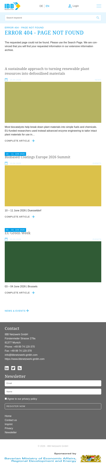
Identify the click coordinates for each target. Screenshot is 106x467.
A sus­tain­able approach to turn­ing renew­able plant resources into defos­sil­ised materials (47, 71)
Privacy (9, 428)
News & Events (15, 311)
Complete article (19, 140)
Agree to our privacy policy (22, 398)
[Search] (50, 18)
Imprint (8, 424)
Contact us (11, 420)
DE (41, 6)
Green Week (17, 232)
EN (47, 6)
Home (8, 416)
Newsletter (11, 432)
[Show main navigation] (99, 6)
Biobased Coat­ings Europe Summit (37, 156)
